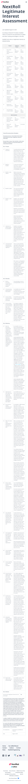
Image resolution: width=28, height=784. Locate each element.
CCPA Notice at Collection (14, 775)
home (4, 746)
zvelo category (18, 364)
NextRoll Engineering (14, 750)
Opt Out (21, 774)
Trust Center (5, 770)
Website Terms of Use (21, 770)
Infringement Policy (19, 772)
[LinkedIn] (3, 756)
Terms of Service (12, 770)
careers (4, 748)
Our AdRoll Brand (13, 746)
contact (18, 748)
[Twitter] (9, 756)
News (3, 750)
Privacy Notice (8, 772)
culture (11, 748)
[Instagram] (6, 756)
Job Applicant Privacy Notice (10, 774)
